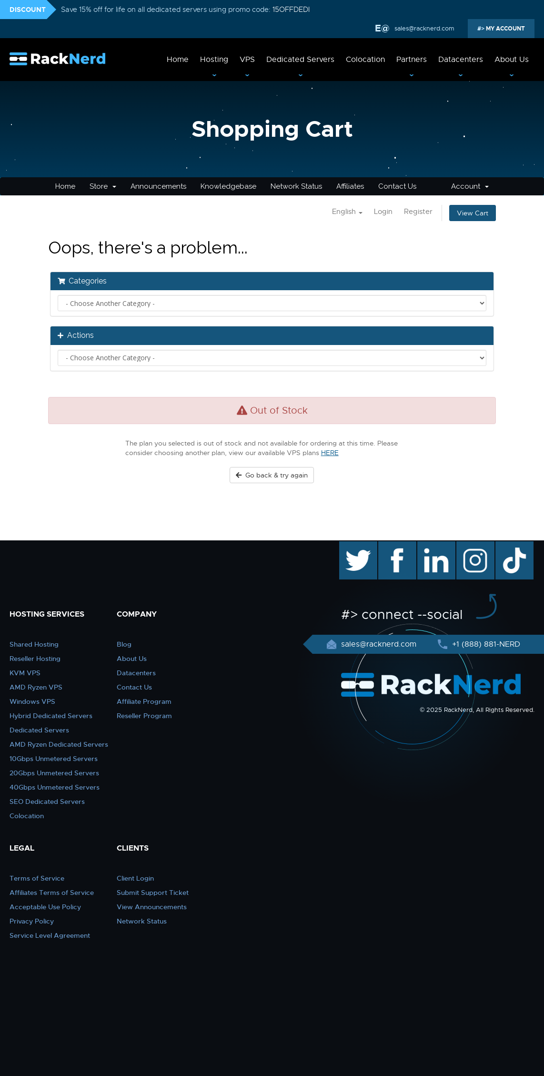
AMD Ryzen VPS (36, 687)
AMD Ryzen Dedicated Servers (59, 744)
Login (383, 211)
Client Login (135, 878)
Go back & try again (272, 475)
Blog (124, 644)
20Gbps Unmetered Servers (54, 773)
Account (470, 186)
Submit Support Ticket (153, 892)
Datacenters (460, 59)
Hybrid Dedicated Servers (51, 715)
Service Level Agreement (50, 935)
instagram (474, 546)
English (347, 211)
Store (103, 186)
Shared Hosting (34, 644)
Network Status (296, 186)
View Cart (472, 213)
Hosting (214, 59)
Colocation (365, 59)
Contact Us (397, 186)
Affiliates (350, 186)
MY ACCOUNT (504, 28)
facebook (395, 546)
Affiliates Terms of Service (52, 892)
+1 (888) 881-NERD (485, 644)
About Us (511, 59)
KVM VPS (25, 673)
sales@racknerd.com (424, 28)
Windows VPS (32, 701)
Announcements (158, 186)
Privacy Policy (32, 921)
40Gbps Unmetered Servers (55, 787)
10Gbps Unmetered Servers (54, 758)
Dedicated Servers (300, 59)
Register (418, 211)
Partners (411, 59)
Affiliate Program (144, 701)
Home (178, 59)
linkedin (431, 546)
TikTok (507, 546)
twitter (351, 546)
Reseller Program (144, 715)
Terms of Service (37, 878)
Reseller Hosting (35, 658)
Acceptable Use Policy (45, 907)
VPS (247, 59)
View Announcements (152, 907)
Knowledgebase (228, 186)
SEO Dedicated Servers (47, 801)
